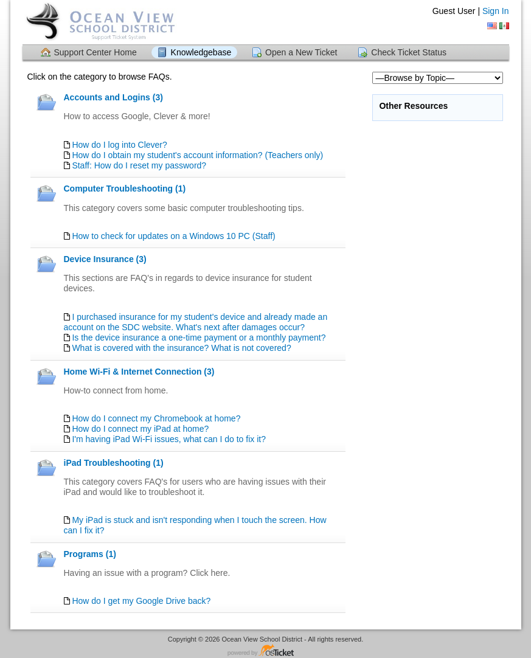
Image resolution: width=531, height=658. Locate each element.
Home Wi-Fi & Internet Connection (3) (139, 371)
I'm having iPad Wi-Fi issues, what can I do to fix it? (169, 439)
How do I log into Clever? (119, 145)
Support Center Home (95, 52)
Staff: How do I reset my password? (139, 165)
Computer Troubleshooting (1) (125, 188)
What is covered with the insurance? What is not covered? (181, 348)
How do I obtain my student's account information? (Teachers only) (197, 155)
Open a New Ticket (301, 52)
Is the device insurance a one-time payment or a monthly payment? (198, 337)
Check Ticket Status (408, 52)
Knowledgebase (201, 52)
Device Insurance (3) (105, 259)
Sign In (495, 11)
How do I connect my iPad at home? (140, 429)
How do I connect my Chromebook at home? (156, 418)
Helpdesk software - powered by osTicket (265, 651)
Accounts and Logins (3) (113, 97)
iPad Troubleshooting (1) (114, 463)
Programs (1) (90, 554)
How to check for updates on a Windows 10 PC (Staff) (173, 236)
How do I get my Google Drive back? (141, 601)
